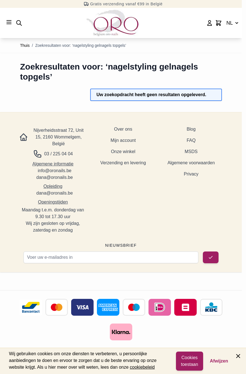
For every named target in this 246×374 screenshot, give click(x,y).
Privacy (191, 174)
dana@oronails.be (54, 177)
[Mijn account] (209, 23)
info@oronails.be (54, 170)
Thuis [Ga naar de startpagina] (25, 45)
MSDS (191, 151)
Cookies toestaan (189, 361)
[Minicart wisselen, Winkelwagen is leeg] (218, 23)
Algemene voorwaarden (191, 162)
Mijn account (123, 140)
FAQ (191, 140)
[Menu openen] (9, 22)
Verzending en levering (123, 162)
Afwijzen (219, 361)
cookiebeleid (142, 367)
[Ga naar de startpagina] (112, 23)
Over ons (123, 129)
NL (233, 23)
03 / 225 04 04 (58, 153)
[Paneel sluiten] (238, 356)
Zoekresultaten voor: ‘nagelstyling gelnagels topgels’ (80, 45)
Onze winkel (123, 151)
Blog (191, 129)
